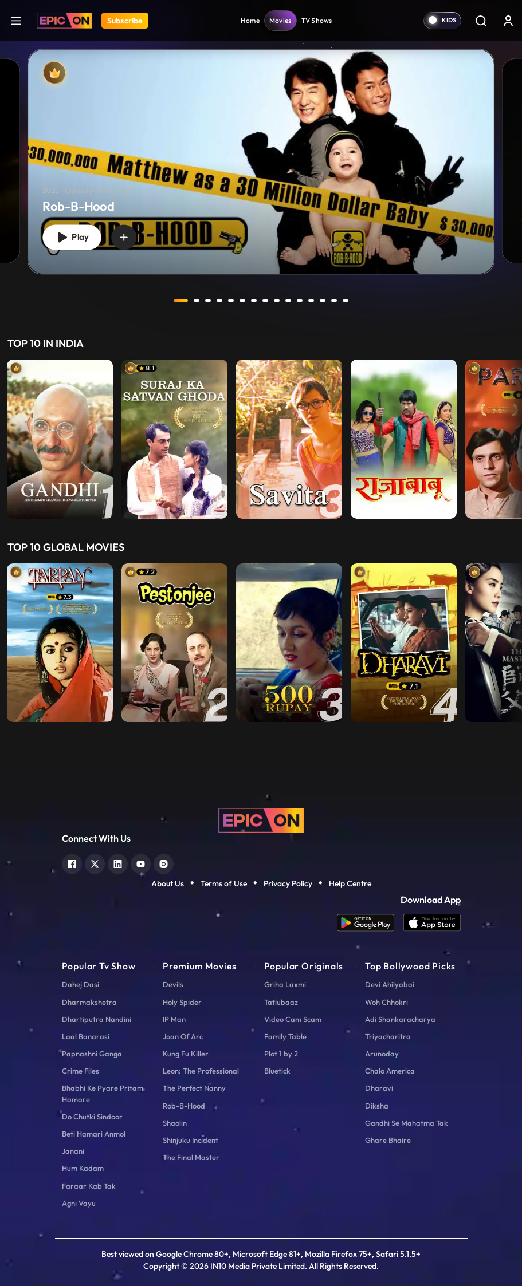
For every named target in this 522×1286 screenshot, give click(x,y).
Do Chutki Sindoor (92, 1116)
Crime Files (80, 1070)
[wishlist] (123, 237)
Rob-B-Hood (184, 1105)
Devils (173, 984)
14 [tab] (334, 300)
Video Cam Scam (292, 1019)
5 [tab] (231, 300)
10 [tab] (289, 300)
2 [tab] (197, 300)
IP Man (174, 1019)
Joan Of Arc (183, 1036)
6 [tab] (243, 300)
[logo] (261, 819)
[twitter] (95, 863)
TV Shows (316, 20)
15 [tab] (346, 300)
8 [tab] (266, 300)
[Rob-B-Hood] (261, 162)
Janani (73, 1150)
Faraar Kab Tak (89, 1185)
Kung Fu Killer (186, 1053)
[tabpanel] (261, 152)
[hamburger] (16, 20)
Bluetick (277, 1070)
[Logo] (64, 21)
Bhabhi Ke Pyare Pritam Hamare (102, 1093)
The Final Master (191, 1157)
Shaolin (175, 1122)
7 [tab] (254, 300)
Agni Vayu (79, 1203)
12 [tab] (312, 300)
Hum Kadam (83, 1168)
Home (250, 20)
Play (71, 237)
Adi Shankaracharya (400, 1019)
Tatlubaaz (281, 1002)
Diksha (376, 1105)
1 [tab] (181, 300)
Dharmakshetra (89, 1002)
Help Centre (350, 883)
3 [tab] (208, 300)
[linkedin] (118, 863)
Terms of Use (224, 883)
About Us (167, 883)
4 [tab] (220, 300)
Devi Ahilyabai (389, 984)
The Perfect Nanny (194, 1087)
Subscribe (125, 20)
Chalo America (390, 1070)
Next (510, 439)
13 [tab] (323, 300)
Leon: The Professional (201, 1070)
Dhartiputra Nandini (96, 1019)
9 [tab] (277, 300)
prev (150, 300)
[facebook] (72, 863)
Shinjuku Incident (190, 1140)
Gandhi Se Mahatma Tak (406, 1122)
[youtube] (141, 863)
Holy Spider (182, 1002)
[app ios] (432, 923)
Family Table (285, 1036)
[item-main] (60, 439)
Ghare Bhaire (388, 1140)
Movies (280, 20)
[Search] (480, 20)
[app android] (370, 923)
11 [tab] (300, 300)
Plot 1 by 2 (281, 1053)
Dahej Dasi (80, 984)
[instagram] (164, 863)
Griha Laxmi (285, 984)
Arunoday (382, 1053)
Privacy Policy (288, 883)
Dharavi (379, 1087)
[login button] (508, 21)
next (372, 300)
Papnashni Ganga (92, 1053)
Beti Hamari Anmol (93, 1133)
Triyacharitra (388, 1036)
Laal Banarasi (85, 1036)
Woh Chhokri (386, 1002)
